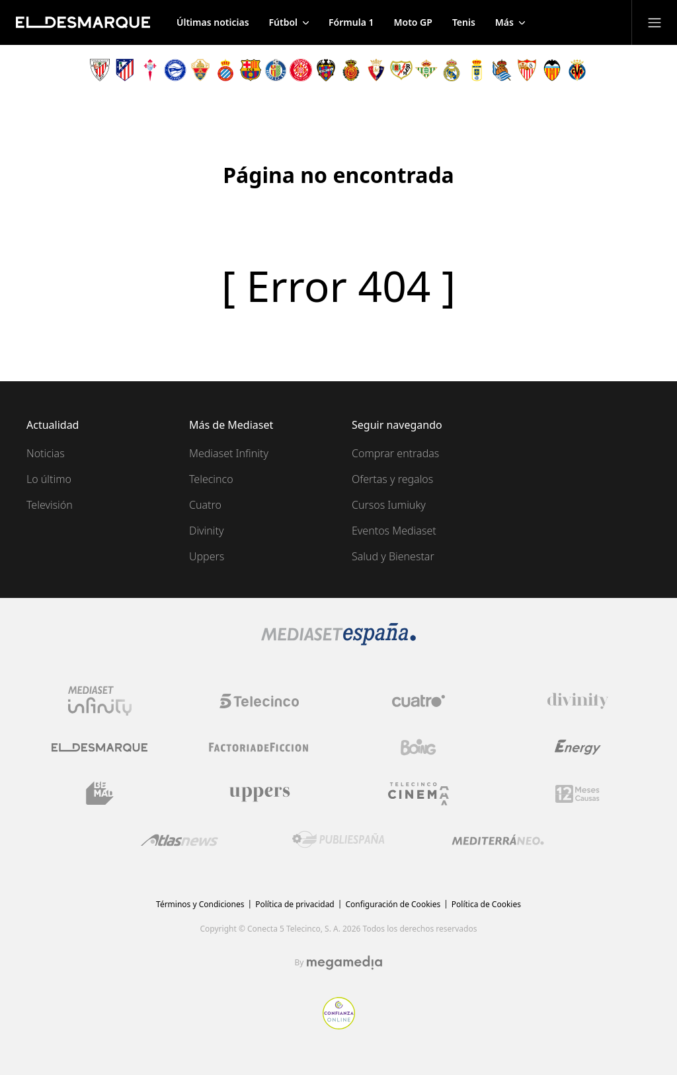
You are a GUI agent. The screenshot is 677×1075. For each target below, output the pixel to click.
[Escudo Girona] (301, 70)
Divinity (206, 530)
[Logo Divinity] (577, 701)
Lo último (48, 479)
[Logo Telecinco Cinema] (418, 794)
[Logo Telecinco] (259, 701)
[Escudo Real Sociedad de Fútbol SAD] (502, 70)
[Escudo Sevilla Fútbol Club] (527, 70)
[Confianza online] (339, 1025)
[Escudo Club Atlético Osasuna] (376, 70)
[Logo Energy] (578, 747)
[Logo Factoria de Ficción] (259, 747)
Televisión (49, 505)
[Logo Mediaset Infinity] (100, 701)
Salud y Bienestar (393, 556)
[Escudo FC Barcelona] (250, 70)
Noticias (45, 453)
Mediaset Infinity (228, 453)
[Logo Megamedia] (344, 962)
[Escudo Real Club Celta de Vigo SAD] (150, 70)
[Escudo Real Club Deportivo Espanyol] (225, 70)
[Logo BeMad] (100, 793)
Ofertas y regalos (392, 479)
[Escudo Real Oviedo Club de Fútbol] (476, 70)
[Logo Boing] (418, 747)
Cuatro (205, 505)
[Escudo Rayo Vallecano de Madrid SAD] (401, 70)
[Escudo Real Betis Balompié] (426, 70)
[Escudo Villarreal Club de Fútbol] (577, 70)
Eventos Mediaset (394, 530)
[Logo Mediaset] (338, 641)
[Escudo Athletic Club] (100, 70)
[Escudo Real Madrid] (451, 70)
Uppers (206, 556)
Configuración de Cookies (392, 904)
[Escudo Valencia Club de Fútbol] (552, 70)
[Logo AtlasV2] (179, 840)
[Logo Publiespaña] (338, 839)
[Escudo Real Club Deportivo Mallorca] (351, 70)
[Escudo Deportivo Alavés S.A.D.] (175, 70)
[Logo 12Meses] (577, 794)
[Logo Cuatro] (418, 701)
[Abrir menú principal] (654, 22)
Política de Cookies (486, 904)
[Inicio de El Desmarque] (83, 22)
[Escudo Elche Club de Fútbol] (200, 70)
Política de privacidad (295, 904)
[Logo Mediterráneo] (498, 839)
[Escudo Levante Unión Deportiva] (326, 70)
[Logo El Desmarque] (99, 747)
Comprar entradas (395, 453)
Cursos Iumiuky (389, 505)
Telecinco (211, 479)
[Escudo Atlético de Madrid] (125, 70)
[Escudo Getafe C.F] (275, 70)
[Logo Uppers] (259, 793)
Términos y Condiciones (200, 904)
